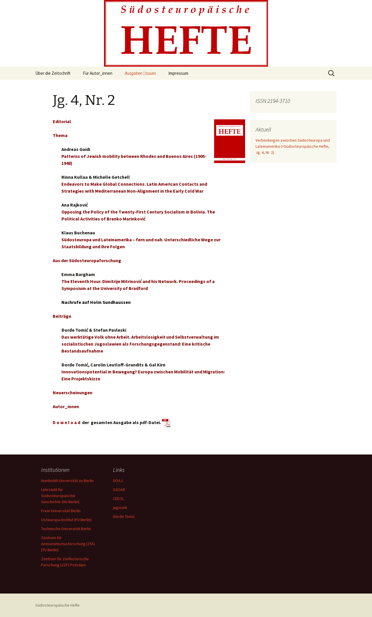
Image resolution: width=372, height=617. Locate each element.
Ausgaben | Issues (140, 73)
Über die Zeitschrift (52, 73)
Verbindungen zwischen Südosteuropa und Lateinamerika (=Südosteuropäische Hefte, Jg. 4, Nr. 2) (293, 146)
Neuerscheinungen (72, 392)
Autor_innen (66, 406)
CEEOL (118, 498)
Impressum (178, 73)
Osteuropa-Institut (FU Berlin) (66, 519)
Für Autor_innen (97, 73)
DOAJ (118, 480)
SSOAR (119, 489)
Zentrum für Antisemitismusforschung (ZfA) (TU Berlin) (68, 543)
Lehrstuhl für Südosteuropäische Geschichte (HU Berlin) (60, 495)
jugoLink (120, 507)
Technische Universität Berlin (66, 528)
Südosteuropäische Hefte (57, 605)
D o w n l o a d (66, 422)
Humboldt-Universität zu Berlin (67, 480)
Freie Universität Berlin (61, 510)
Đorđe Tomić (124, 516)
